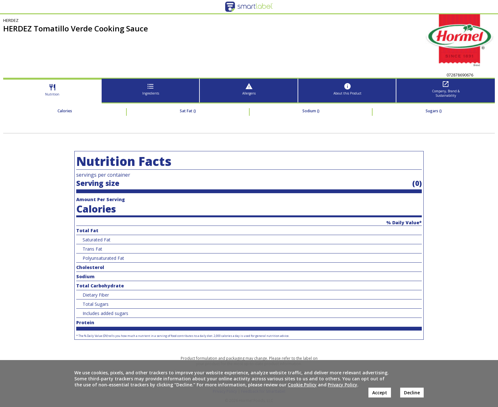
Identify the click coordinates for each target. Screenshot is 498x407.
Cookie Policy (302, 385)
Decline (412, 393)
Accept (379, 393)
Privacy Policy (342, 385)
